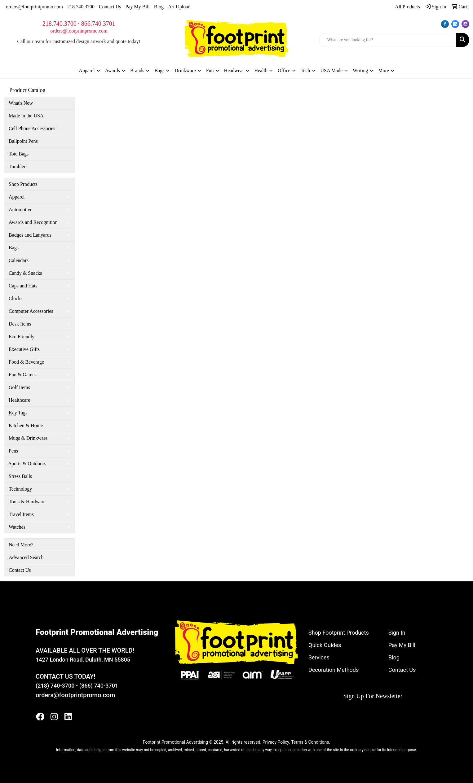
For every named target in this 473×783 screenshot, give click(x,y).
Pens (13, 450)
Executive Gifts (24, 349)
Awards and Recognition (33, 222)
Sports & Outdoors (27, 463)
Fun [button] (210, 70)
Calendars (19, 260)
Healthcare (19, 400)
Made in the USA (26, 115)
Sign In (396, 632)
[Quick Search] (387, 40)
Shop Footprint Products (338, 632)
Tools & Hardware (27, 501)
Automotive (20, 209)
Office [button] (284, 70)
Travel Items (21, 514)
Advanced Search (26, 557)
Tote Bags (19, 153)
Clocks (15, 298)
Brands (137, 70)
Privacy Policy (276, 742)
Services (318, 657)
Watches (17, 527)
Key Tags (18, 412)
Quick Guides (324, 645)
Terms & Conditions (310, 742)
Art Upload (179, 6)
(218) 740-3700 (55, 685)
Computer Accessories (31, 311)
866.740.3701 (98, 23)
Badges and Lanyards (30, 235)
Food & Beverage (26, 362)
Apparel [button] (87, 70)
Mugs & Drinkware (28, 438)
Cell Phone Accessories (32, 128)
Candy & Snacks (25, 273)
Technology (20, 489)
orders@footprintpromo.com (34, 6)
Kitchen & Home (26, 425)
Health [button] (260, 70)
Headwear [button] (234, 70)
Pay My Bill (138, 6)
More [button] (383, 70)
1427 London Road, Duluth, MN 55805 (83, 659)
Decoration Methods (333, 670)
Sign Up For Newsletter (373, 696)
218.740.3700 (81, 6)
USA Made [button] (331, 70)
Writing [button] (360, 70)
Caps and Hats (23, 285)
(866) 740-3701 (98, 685)
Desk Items (20, 323)
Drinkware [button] (185, 70)
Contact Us (110, 6)
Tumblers (18, 166)
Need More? (21, 544)
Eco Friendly (21, 336)
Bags (14, 247)
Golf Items (19, 387)
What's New (21, 103)
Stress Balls (20, 476)
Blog (159, 6)
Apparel (17, 196)
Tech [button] (305, 70)
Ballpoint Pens (23, 141)
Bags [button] (159, 70)
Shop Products (23, 184)
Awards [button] (112, 70)
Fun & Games (23, 374)
